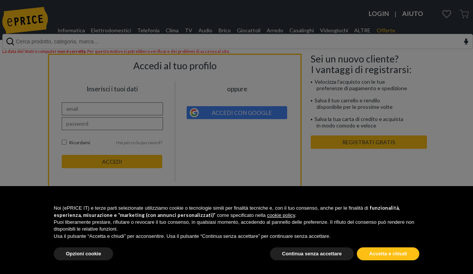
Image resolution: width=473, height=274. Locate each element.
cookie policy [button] (281, 215)
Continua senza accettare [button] (312, 253)
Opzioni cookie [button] (83, 253)
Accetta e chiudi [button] (388, 253)
